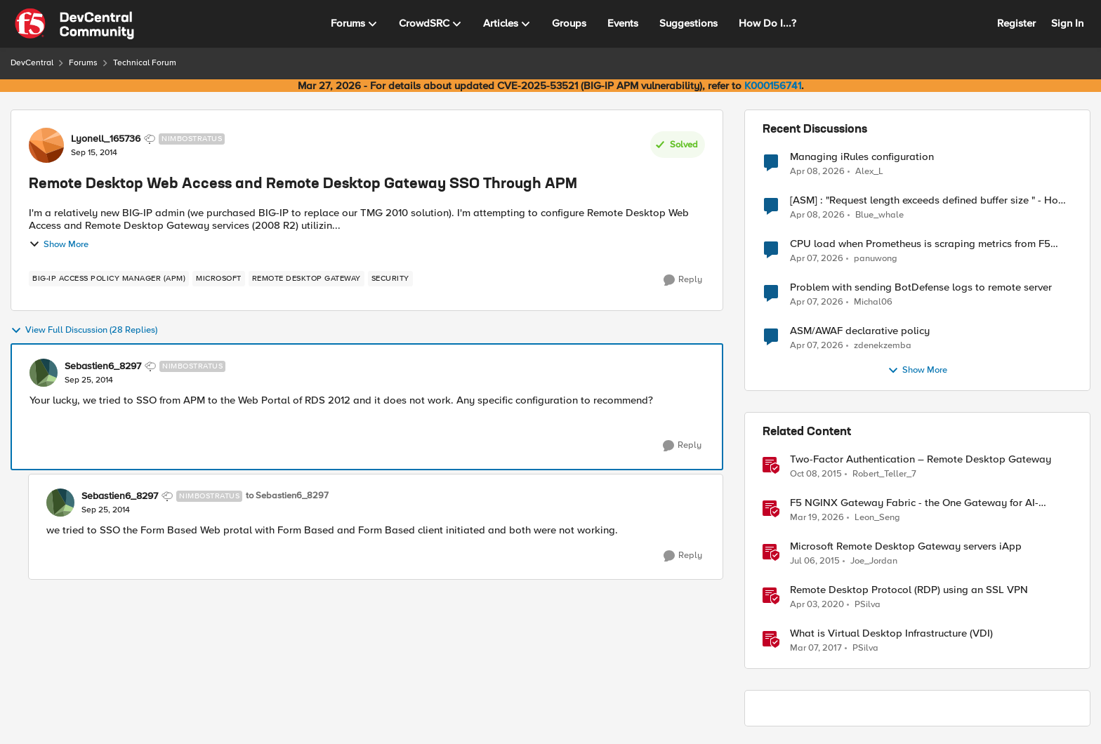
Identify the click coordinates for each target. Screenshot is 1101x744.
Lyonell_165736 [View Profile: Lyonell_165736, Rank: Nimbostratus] (105, 139)
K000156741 (772, 85)
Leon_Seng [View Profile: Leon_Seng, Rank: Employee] (877, 517)
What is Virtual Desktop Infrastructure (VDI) (891, 633)
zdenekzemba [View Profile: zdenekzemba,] (882, 345)
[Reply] (683, 280)
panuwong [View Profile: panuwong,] (875, 258)
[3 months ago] (817, 171)
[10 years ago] (816, 474)
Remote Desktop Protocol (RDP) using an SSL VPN (909, 590)
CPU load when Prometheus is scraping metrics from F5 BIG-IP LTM (920, 244)
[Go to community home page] (74, 24)
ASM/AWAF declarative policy (860, 331)
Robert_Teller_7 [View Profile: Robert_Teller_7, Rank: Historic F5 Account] (884, 474)
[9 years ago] (816, 648)
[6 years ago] (817, 605)
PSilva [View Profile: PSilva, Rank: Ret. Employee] (868, 604)
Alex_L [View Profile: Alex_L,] (869, 171)
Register (1016, 23)
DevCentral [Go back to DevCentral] (32, 63)
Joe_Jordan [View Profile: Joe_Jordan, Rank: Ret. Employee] (873, 561)
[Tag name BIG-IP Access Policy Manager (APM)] (109, 278)
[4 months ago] (817, 518)
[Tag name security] (390, 278)
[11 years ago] (815, 561)
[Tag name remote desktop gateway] (306, 278)
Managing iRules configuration (862, 157)
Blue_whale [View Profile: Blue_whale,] (879, 215)
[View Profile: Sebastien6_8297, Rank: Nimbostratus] (43, 373)
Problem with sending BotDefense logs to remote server (921, 287)
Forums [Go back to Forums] (83, 63)
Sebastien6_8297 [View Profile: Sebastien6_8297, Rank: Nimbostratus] (103, 366)
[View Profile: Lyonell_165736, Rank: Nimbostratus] (46, 145)
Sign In (1067, 23)
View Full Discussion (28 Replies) (84, 330)
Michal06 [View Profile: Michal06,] (873, 302)
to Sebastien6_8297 (287, 496)
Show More (58, 244)
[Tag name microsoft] (218, 278)
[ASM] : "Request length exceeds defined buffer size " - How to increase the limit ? (928, 200)
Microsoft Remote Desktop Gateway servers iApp (906, 546)
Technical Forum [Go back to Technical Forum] (144, 63)
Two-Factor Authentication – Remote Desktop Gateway (920, 459)
